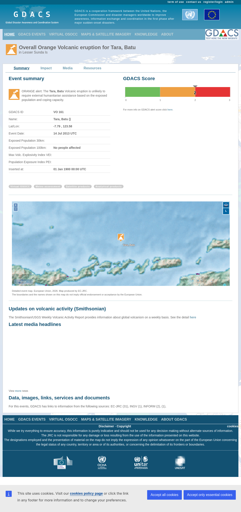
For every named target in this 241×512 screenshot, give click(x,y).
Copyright (124, 426)
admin (229, 1)
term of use (176, 1)
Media (68, 68)
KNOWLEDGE (146, 34)
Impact (46, 68)
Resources (92, 68)
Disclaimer (106, 426)
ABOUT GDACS (174, 419)
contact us (193, 1)
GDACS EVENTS (32, 34)
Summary (21, 68)
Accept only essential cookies (209, 495)
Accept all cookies (164, 495)
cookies (232, 426)
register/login (213, 1)
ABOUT (167, 34)
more (18, 390)
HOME (9, 34)
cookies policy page (86, 493)
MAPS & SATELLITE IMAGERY (106, 34)
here (170, 109)
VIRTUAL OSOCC (63, 34)
